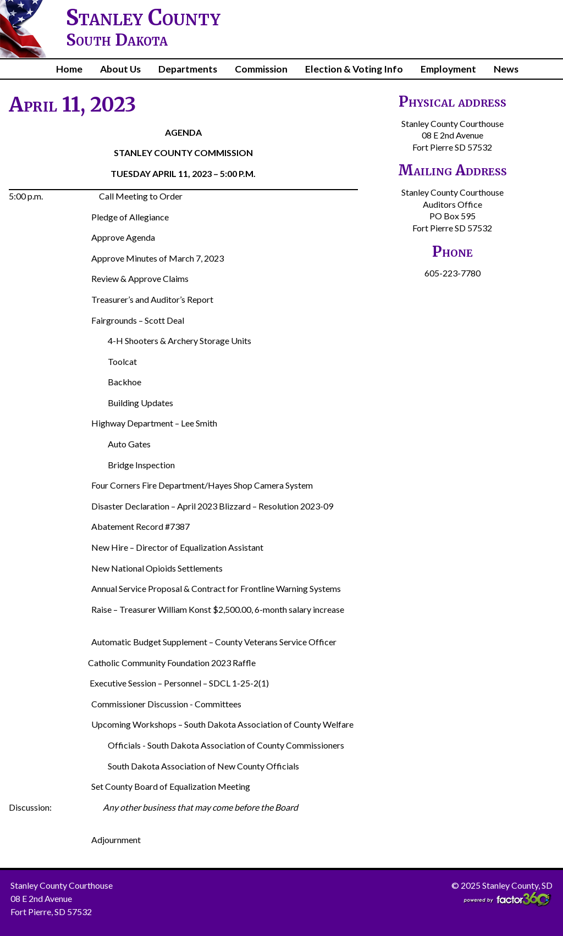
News (506, 69)
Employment (448, 69)
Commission (261, 69)
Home (69, 69)
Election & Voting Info (354, 69)
